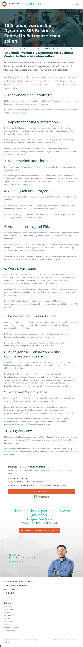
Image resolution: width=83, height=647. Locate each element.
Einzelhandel (9, 609)
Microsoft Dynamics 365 (61, 640)
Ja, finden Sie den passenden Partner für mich (39, 530)
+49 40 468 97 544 (35, 4)
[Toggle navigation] (77, 4)
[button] (80, 4)
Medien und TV (9, 618)
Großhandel (8, 612)
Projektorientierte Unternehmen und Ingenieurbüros (11, 627)
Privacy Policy (74, 640)
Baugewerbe (8, 615)
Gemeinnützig (9, 621)
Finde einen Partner (42, 491)
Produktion (8, 606)
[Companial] (14, 4)
